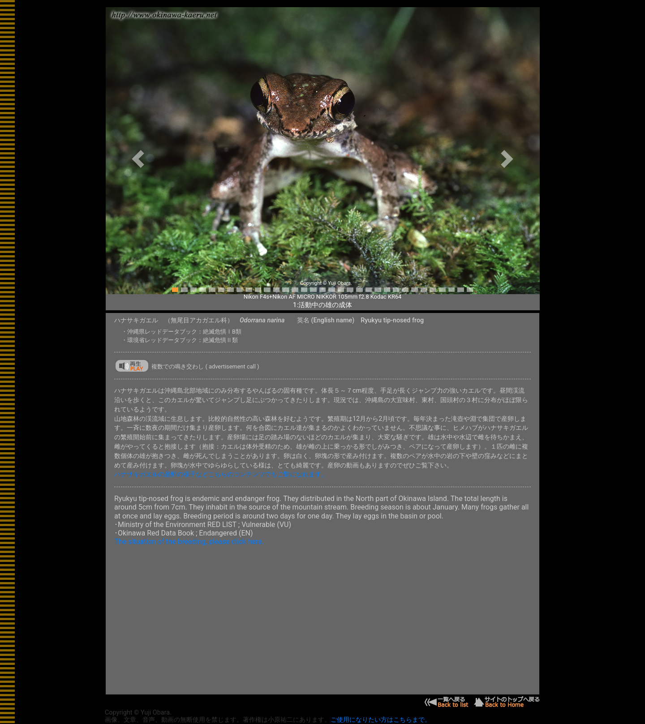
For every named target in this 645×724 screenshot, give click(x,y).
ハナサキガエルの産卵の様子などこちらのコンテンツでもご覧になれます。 (220, 474)
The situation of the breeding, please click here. (189, 541)
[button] (138, 159)
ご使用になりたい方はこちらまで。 (381, 720)
